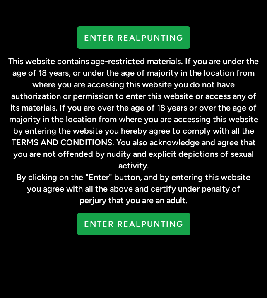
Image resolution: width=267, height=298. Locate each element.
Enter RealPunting (133, 38)
